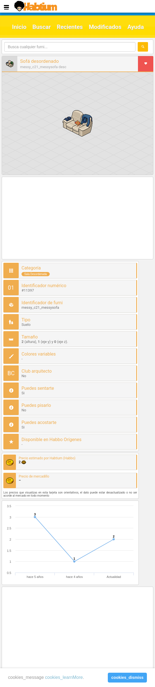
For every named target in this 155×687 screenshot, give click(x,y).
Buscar (41, 27)
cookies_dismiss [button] (127, 677)
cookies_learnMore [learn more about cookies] (64, 677)
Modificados (105, 27)
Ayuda (135, 27)
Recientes (70, 27)
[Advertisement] (77, 218)
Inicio (19, 27)
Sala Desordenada (35, 274)
